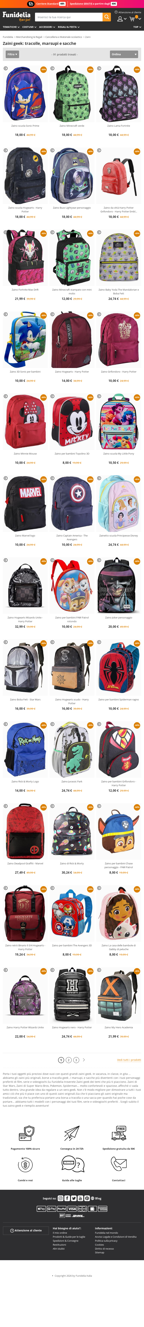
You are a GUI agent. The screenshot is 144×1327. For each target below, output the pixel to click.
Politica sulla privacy (106, 1240)
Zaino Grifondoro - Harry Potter (118, 371)
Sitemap (99, 1252)
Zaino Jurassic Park (71, 781)
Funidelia (8, 37)
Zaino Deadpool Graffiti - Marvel (25, 863)
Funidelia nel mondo (106, 1232)
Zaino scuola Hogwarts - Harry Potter (25, 209)
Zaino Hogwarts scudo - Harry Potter (72, 701)
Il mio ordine (60, 1232)
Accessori (45, 27)
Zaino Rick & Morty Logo (25, 781)
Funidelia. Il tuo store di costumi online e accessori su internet (16, 17)
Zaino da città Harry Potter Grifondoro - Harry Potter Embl (118, 209)
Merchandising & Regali (29, 37)
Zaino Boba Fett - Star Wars (25, 699)
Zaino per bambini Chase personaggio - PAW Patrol (118, 865)
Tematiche (10, 27)
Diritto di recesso (104, 1248)
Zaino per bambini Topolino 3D (72, 453)
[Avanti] (84, 1060)
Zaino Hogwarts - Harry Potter (72, 371)
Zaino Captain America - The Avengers (72, 537)
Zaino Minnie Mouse (25, 453)
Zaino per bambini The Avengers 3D (72, 945)
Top (135, 27)
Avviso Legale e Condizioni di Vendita (115, 1236)
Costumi (27, 27)
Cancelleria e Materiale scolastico (63, 37)
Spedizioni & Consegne (65, 1240)
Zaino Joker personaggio (118, 617)
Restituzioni (59, 1244)
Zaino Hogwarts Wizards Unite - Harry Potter (25, 619)
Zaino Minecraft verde (72, 125)
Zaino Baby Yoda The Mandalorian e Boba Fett (119, 291)
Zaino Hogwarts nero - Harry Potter (72, 1027)
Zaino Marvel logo (25, 535)
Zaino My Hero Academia (119, 1027)
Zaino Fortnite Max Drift (25, 289)
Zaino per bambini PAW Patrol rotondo (72, 619)
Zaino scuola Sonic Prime (25, 125)
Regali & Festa (67, 27)
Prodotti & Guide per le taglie (69, 1236)
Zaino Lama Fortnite (118, 125)
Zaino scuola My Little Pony (118, 453)
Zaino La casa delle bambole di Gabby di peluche (119, 947)
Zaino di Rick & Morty (72, 863)
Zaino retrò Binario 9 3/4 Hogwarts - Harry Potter (25, 947)
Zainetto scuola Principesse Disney (118, 535)
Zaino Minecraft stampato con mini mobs (72, 291)
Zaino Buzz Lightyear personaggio (72, 207)
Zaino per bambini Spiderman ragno (118, 699)
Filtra (11, 54)
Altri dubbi (59, 1248)
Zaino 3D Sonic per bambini (25, 371)
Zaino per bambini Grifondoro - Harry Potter (118, 783)
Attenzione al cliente (26, 1231)
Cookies (99, 1244)
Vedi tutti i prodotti (129, 1060)
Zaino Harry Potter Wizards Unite (25, 1027)
